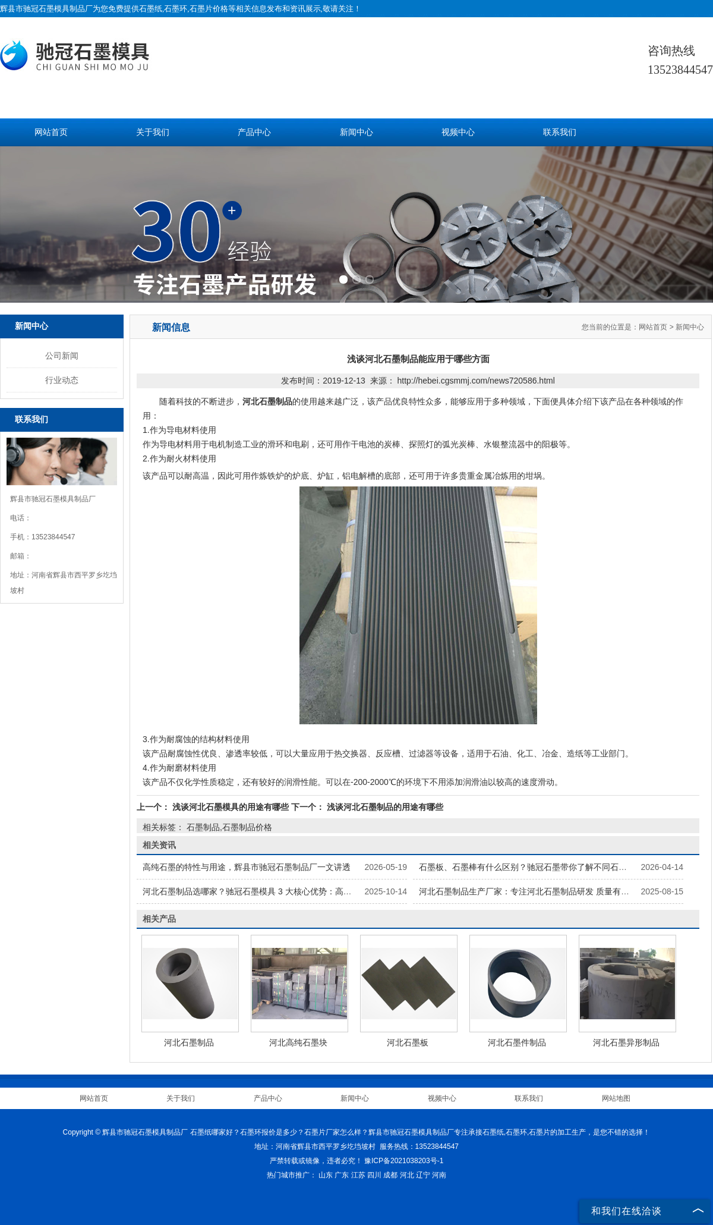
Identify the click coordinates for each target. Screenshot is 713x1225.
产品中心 (254, 132)
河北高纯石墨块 (298, 1042)
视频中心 (458, 132)
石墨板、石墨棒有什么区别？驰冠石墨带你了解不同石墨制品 (531, 867)
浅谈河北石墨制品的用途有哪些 (383, 807)
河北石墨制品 (189, 1042)
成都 (390, 1175)
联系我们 (559, 132)
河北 (407, 1175)
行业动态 (61, 380)
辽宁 (423, 1175)
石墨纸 (150, 8)
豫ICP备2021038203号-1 (403, 1161)
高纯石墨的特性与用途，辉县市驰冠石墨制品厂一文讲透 (247, 867)
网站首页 (51, 132)
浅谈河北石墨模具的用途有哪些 (230, 807)
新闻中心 (356, 132)
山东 (325, 1175)
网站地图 (616, 1098)
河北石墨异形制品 (626, 1042)
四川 (374, 1175)
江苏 (358, 1175)
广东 (342, 1175)
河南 (439, 1175)
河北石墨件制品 (517, 1042)
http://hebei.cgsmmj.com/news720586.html (475, 380)
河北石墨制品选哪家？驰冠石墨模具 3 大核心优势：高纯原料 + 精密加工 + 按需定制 (298, 891)
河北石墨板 (407, 1042)
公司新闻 (61, 355)
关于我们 (152, 132)
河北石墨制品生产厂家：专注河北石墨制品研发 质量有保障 (528, 891)
